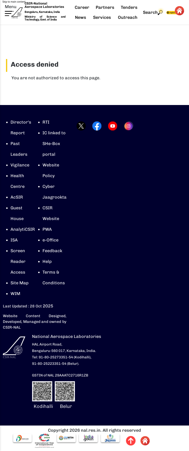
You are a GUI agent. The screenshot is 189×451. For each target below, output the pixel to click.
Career (82, 7)
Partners (105, 7)
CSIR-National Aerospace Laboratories (44, 5)
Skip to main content (14, 1)
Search (153, 12)
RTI (45, 122)
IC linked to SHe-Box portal (54, 143)
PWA (47, 229)
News (80, 17)
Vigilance (19, 165)
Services (102, 17)
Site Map (19, 283)
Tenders (129, 7)
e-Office (50, 240)
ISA (14, 240)
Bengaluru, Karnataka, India (42, 12)
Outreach (127, 17)
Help (47, 261)
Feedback (52, 250)
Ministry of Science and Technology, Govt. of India (45, 18)
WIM (15, 293)
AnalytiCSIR (22, 229)
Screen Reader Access (18, 261)
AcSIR (16, 197)
